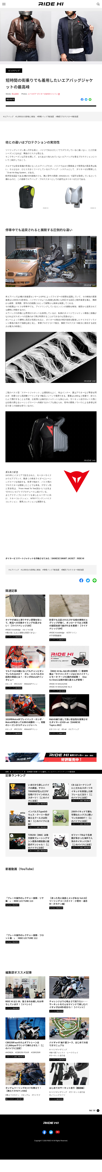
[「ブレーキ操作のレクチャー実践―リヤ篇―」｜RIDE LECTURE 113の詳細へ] (25, 887)
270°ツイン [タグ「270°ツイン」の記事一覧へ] (72, 633)
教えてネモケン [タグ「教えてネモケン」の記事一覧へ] (13, 1095)
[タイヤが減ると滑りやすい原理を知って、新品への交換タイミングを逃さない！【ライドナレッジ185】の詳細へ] (25, 611)
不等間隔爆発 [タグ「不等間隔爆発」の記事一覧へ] (55, 635)
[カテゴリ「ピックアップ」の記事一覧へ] (13, 637)
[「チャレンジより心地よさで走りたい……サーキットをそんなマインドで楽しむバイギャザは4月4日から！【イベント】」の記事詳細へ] (69, 992)
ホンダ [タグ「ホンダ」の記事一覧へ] (9, 684)
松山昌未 (15, 94)
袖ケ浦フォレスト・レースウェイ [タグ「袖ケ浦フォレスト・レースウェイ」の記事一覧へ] (64, 1052)
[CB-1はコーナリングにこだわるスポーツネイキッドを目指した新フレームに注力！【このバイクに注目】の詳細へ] (61, 791)
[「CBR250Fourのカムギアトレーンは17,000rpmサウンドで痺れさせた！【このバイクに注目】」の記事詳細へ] (25, 1033)
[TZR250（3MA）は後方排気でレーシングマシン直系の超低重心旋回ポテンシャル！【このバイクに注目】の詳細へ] (17, 841)
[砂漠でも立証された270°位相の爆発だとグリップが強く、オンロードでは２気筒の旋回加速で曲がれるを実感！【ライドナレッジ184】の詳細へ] (69, 612)
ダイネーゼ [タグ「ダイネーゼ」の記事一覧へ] (55, 729)
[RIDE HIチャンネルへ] (12, 905)
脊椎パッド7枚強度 (46, 116)
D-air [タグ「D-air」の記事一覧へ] (65, 729)
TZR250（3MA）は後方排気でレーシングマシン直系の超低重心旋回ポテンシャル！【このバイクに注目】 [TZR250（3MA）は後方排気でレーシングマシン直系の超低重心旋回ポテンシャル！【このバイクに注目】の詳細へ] (38, 841)
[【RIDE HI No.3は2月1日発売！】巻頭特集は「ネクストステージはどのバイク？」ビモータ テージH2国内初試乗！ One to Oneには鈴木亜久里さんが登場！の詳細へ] (69, 663)
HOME (7, 772)
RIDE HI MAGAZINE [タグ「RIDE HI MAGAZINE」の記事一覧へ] (58, 684)
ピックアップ (14, 70)
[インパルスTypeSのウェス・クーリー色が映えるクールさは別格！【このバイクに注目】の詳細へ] (17, 818)
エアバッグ (9, 116)
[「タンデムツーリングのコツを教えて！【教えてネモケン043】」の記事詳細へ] (25, 1077)
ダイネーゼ (10, 472)
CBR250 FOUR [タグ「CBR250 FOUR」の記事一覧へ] (22, 1052)
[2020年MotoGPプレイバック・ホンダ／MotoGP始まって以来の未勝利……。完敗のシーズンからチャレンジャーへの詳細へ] (25, 710)
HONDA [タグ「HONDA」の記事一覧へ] (10, 1052)
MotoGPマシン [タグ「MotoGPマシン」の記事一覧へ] (31, 684)
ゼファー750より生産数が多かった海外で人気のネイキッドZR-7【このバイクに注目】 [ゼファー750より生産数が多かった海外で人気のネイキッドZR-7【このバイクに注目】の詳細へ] (82, 839)
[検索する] (98, 4)
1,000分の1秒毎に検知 (25, 116)
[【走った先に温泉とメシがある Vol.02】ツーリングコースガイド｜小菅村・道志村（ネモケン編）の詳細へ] (69, 889)
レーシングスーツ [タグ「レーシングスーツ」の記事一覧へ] (57, 1095)
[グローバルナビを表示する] (4, 4)
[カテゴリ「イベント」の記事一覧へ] (12, 1008)
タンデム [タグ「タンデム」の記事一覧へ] (26, 1095)
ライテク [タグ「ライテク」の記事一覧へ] (36, 1095)
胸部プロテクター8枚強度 (67, 116)
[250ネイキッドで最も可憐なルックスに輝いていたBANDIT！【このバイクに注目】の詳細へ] (61, 818)
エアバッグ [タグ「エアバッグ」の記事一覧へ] (74, 729)
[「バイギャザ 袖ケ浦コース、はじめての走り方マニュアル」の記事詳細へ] (69, 1032)
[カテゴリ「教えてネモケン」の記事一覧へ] (14, 1099)
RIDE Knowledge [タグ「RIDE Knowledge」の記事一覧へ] (14, 630)
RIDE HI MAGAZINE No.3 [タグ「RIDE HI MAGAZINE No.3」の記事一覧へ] (61, 687)
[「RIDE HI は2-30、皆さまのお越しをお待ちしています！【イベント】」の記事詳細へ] (25, 991)
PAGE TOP (92, 1110)
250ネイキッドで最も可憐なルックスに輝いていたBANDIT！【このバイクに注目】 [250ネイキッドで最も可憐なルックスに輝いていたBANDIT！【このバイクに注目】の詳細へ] (82, 816)
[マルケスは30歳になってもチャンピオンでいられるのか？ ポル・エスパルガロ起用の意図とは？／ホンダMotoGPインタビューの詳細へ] (25, 663)
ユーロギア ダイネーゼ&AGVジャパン (42, 94)
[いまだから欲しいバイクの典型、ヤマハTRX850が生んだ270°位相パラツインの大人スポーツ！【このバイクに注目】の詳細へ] (17, 791)
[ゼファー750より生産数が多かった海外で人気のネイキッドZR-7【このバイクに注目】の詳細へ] (61, 841)
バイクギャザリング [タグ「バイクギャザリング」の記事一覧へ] (58, 1049)
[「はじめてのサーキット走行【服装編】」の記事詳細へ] (69, 1076)
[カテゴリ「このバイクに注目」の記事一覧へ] (37, 803)
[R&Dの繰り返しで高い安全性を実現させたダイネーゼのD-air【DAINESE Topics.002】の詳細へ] (69, 710)
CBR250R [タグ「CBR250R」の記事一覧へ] (36, 1052)
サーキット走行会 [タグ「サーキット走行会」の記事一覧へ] (57, 1055)
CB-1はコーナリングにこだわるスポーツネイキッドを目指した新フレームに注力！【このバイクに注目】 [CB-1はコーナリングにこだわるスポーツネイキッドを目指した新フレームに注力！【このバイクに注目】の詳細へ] (82, 791)
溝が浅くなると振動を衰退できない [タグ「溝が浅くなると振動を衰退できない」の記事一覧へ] (21, 633)
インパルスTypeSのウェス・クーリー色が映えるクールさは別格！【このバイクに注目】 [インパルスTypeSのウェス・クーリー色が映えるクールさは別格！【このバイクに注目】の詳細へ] (38, 818)
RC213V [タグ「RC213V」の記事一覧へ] (18, 684)
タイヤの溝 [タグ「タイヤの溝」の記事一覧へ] (28, 630)
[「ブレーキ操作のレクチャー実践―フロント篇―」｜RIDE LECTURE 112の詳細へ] (25, 924)
